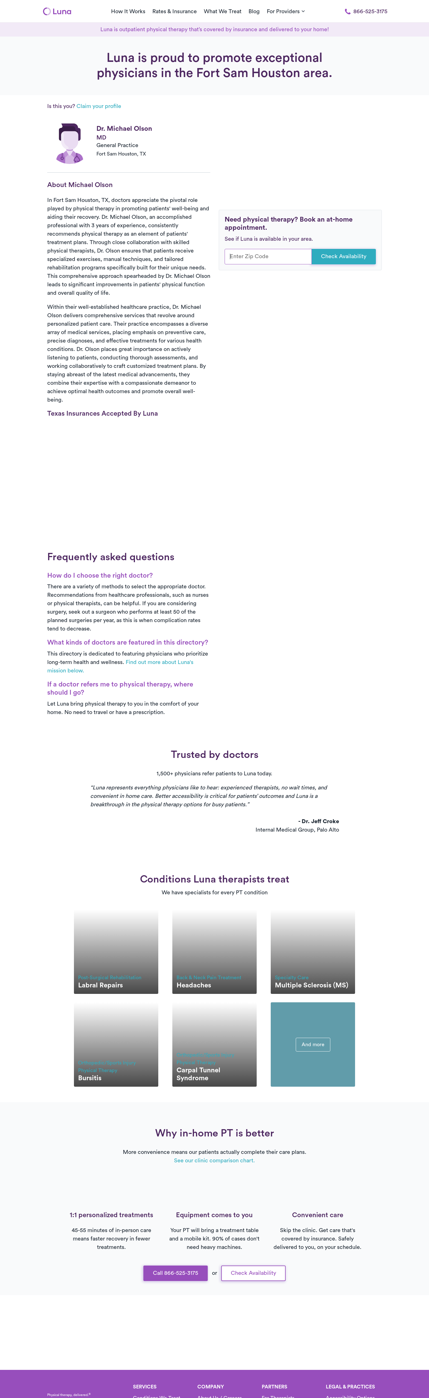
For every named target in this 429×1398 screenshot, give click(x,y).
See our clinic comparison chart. (214, 1160)
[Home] (57, 11)
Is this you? (84, 106)
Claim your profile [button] (98, 106)
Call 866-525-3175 (175, 1273)
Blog (254, 11)
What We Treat (222, 11)
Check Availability (343, 256)
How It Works (128, 11)
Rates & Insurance (174, 11)
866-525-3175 (366, 11)
